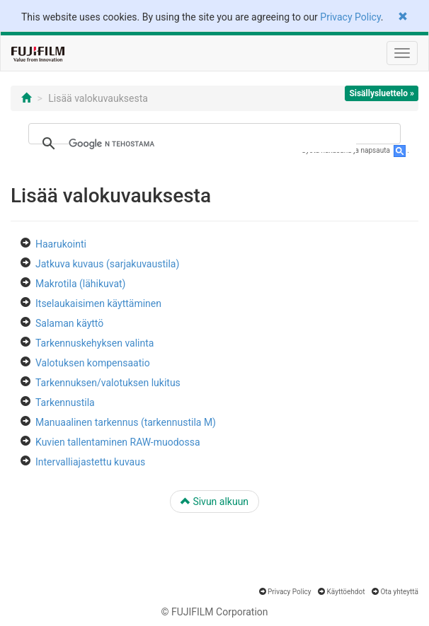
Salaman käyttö (69, 323)
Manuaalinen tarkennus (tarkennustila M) (125, 422)
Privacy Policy (350, 17)
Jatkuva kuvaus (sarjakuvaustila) (107, 263)
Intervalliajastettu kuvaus (90, 462)
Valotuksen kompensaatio (92, 363)
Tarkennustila (65, 402)
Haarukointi (60, 244)
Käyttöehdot (346, 592)
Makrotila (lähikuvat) (80, 283)
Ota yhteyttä (399, 592)
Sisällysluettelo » (381, 93)
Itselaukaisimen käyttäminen (98, 303)
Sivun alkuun (214, 501)
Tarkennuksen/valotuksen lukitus (108, 382)
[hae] (212, 143)
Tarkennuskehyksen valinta (94, 343)
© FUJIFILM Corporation (214, 612)
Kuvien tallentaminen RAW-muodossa (117, 442)
